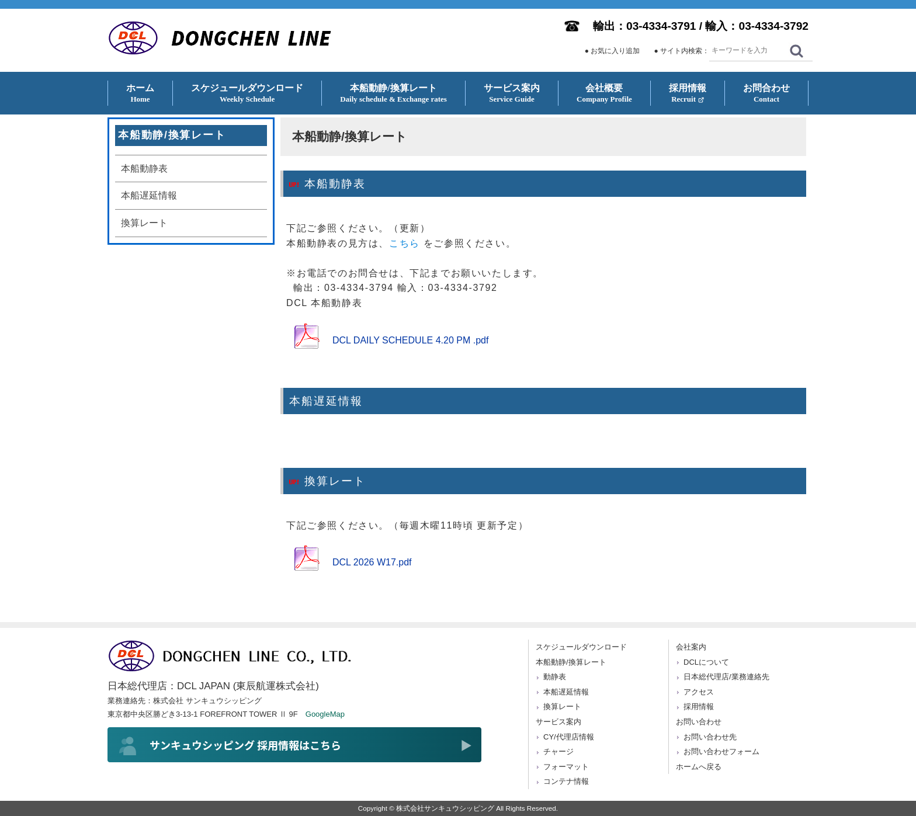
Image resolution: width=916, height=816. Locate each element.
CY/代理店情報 (568, 736)
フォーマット (566, 766)
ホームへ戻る (698, 766)
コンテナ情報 (566, 781)
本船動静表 (144, 168)
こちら (404, 243)
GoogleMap (325, 714)
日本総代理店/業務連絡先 (726, 676)
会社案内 (691, 647)
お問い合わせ (698, 721)
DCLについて (706, 662)
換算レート (144, 223)
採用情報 (698, 706)
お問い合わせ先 (710, 736)
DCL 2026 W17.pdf (371, 562)
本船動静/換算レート (571, 662)
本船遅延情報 (149, 195)
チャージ (558, 751)
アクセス (698, 691)
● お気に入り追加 (612, 51)
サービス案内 (558, 721)
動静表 (554, 676)
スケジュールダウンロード (581, 647)
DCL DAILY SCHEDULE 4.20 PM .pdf (410, 340)
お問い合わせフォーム (721, 751)
